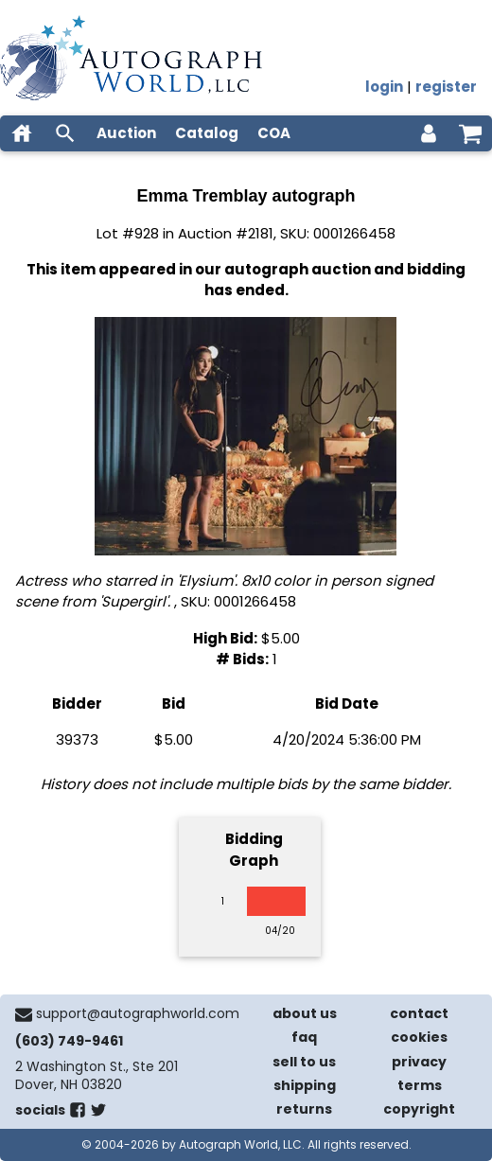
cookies (419, 1037)
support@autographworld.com (137, 1013)
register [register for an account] (446, 87)
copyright (419, 1108)
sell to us (304, 1061)
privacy (419, 1061)
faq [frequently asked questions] (304, 1037)
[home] (21, 133)
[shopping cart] (470, 133)
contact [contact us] (419, 1013)
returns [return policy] (304, 1108)
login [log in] (384, 87)
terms (419, 1085)
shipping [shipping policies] (304, 1085)
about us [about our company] (304, 1013)
